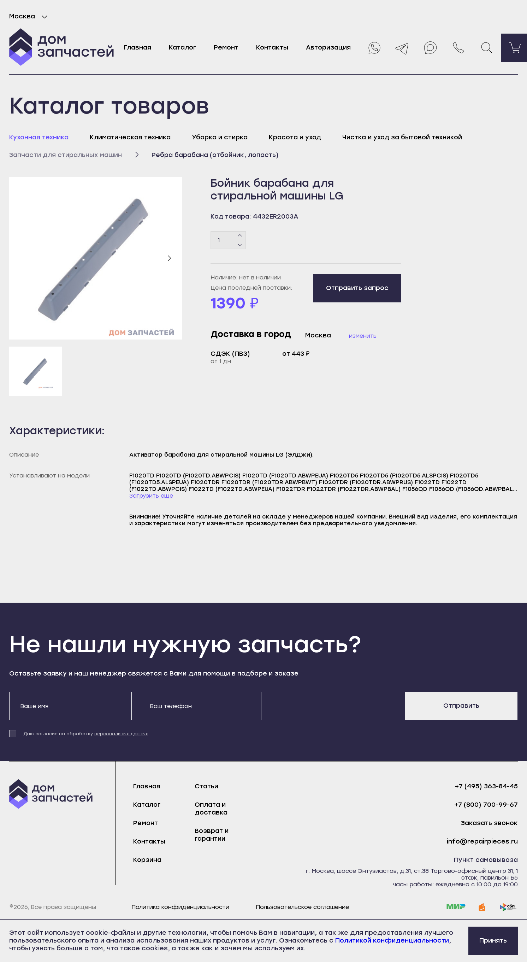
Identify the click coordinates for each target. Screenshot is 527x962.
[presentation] (322, 705)
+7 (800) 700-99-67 (486, 805)
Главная (137, 47)
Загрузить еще (151, 495)
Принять (493, 940)
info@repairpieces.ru (482, 841)
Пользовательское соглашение (302, 907)
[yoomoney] (482, 907)
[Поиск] (487, 48)
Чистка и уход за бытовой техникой (402, 137)
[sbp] (508, 907)
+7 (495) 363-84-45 (486, 786)
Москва (30, 17)
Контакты (272, 47)
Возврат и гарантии (212, 834)
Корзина (147, 860)
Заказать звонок (489, 823)
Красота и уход (295, 137)
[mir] (456, 907)
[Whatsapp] (374, 48)
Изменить (363, 335)
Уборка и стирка (220, 137)
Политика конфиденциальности (180, 907)
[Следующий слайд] (169, 258)
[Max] (430, 48)
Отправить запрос (357, 288)
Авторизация (328, 47)
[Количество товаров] (228, 240)
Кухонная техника (39, 137)
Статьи (206, 786)
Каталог (182, 47)
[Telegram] (402, 48)
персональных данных (121, 733)
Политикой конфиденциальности (392, 940)
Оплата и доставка (211, 808)
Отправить (461, 705)
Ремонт (226, 47)
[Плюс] (240, 236)
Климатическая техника (130, 137)
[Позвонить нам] (458, 48)
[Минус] (240, 244)
